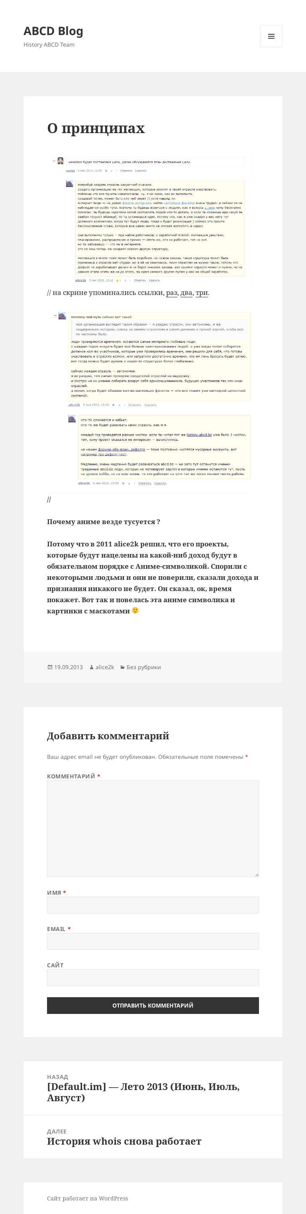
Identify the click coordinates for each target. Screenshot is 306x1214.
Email (59, 929)
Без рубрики (144, 667)
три (202, 292)
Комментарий (73, 776)
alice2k (105, 667)
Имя (57, 892)
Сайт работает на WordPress (87, 1198)
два (186, 292)
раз (171, 292)
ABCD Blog (53, 30)
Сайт (55, 965)
